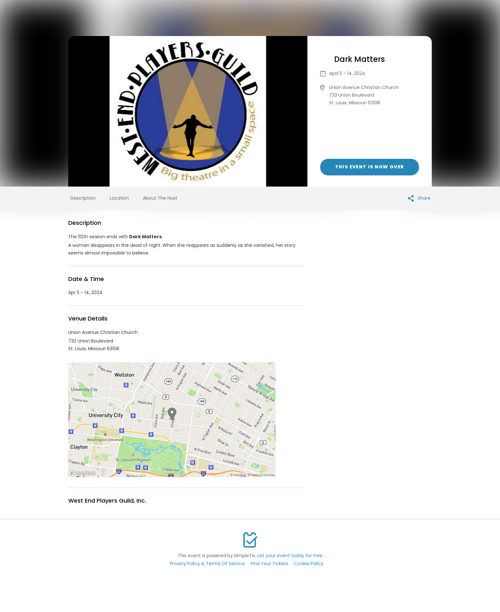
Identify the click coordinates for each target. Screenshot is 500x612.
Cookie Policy (308, 563)
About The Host (160, 198)
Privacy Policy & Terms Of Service (207, 563)
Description (83, 198)
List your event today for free (289, 555)
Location (119, 198)
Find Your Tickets (269, 563)
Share (419, 198)
